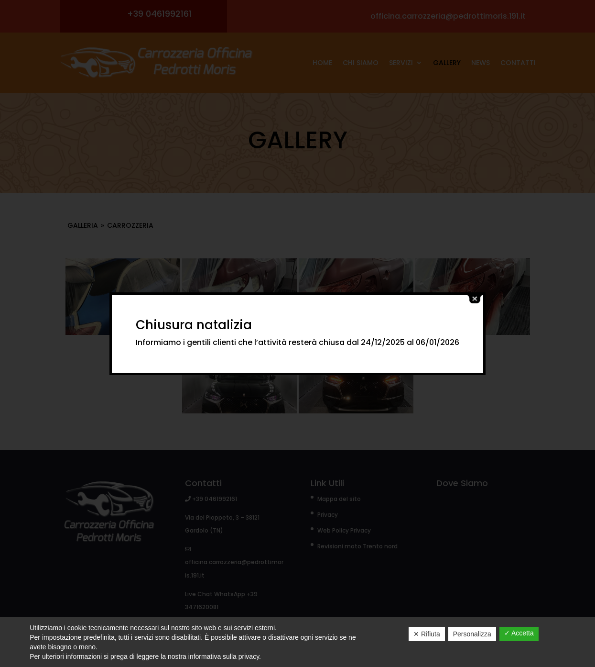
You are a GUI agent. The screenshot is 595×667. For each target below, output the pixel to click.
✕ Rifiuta (426, 634)
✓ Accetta (519, 633)
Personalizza (472, 634)
